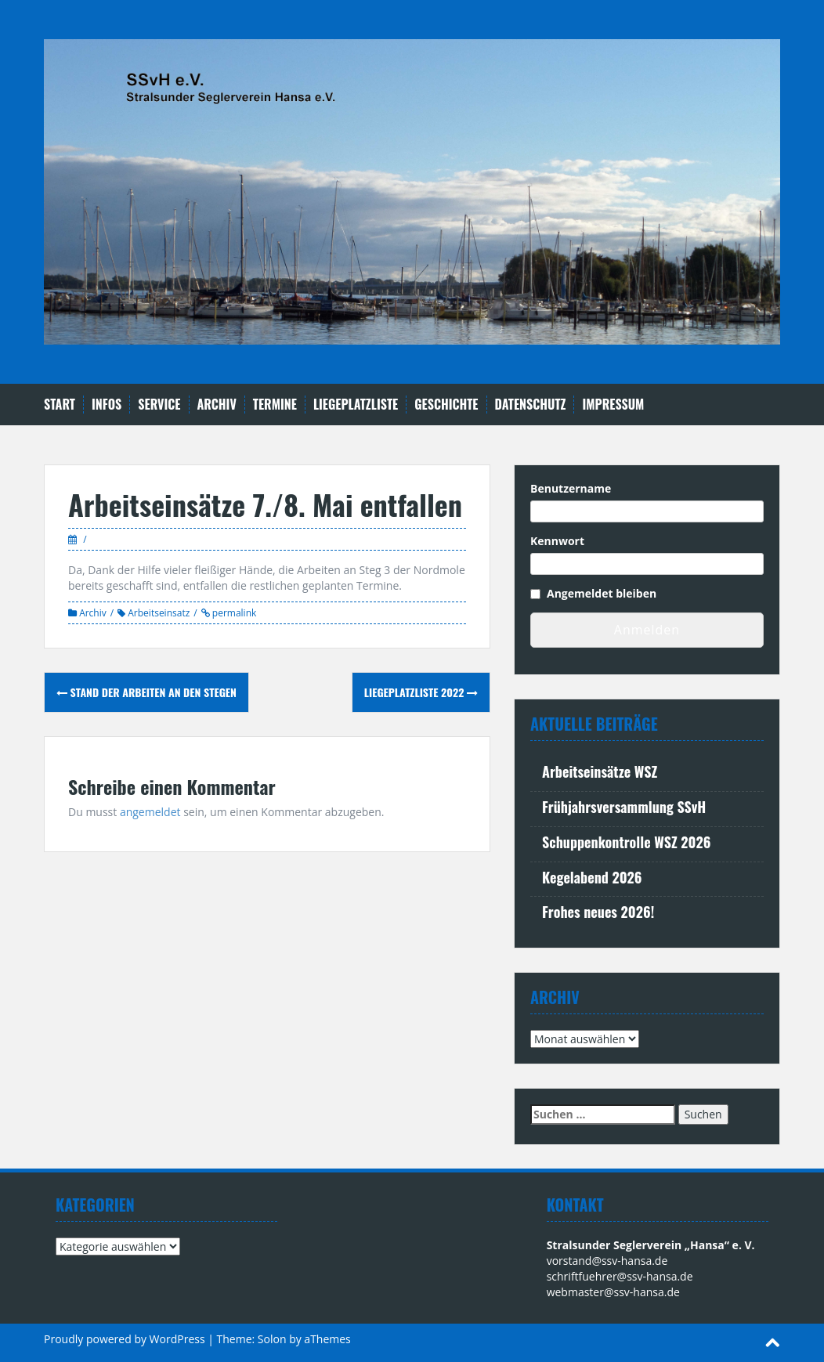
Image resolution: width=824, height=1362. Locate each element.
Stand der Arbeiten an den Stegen (146, 692)
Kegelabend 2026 (592, 877)
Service (159, 405)
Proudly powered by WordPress (124, 1338)
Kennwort (557, 540)
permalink (233, 613)
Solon (272, 1338)
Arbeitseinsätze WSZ (599, 771)
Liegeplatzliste (355, 405)
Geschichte (446, 405)
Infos (106, 405)
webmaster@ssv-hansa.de (613, 1291)
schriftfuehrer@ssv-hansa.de (620, 1276)
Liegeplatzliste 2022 (421, 692)
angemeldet (150, 811)
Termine (275, 405)
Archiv (217, 405)
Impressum (613, 405)
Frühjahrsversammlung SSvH (624, 807)
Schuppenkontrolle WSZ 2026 (626, 842)
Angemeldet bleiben (601, 593)
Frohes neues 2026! (598, 911)
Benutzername (570, 488)
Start (59, 405)
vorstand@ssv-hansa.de (607, 1260)
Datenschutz (530, 405)
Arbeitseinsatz (159, 613)
